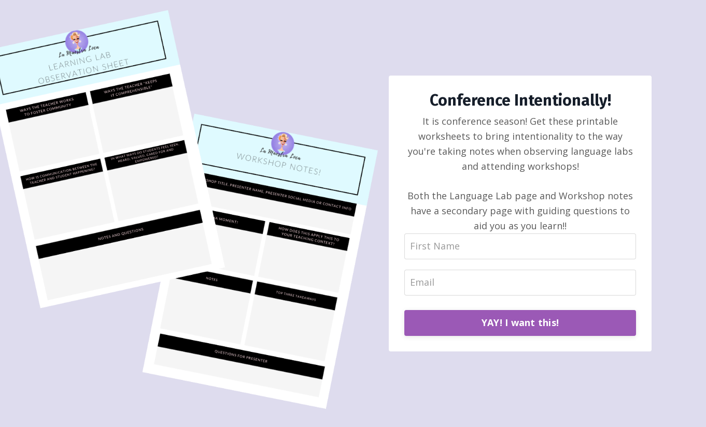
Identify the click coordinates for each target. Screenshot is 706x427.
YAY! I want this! (520, 322)
